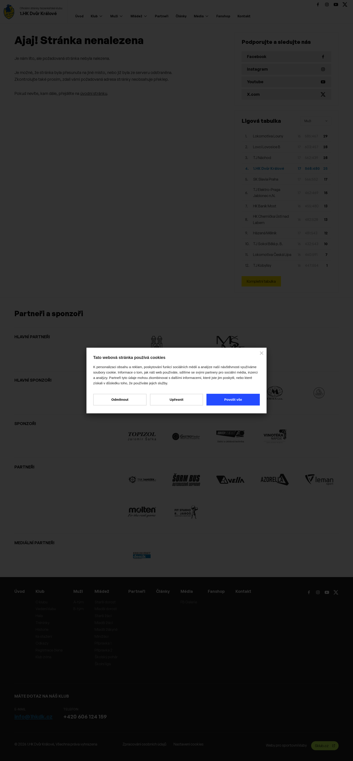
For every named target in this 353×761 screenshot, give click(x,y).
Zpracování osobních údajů (144, 744)
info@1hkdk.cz (33, 716)
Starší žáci (103, 615)
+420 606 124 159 (85, 716)
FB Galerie (189, 602)
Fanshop (223, 16)
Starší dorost (105, 602)
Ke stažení (44, 636)
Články (181, 16)
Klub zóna (43, 657)
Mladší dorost (106, 609)
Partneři (161, 16)
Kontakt (244, 16)
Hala (39, 615)
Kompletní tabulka (261, 281)
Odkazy (42, 643)
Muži (116, 16)
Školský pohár (106, 657)
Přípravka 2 (103, 650)
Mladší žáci (104, 622)
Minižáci (102, 636)
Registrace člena (49, 650)
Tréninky (43, 622)
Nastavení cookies (189, 744)
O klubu (42, 602)
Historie (42, 629)
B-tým (78, 609)
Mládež (139, 16)
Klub (96, 16)
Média (201, 16)
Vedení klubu (46, 609)
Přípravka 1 (103, 643)
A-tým (78, 602)
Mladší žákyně (106, 629)
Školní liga (103, 664)
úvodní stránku (93, 93)
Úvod (79, 16)
